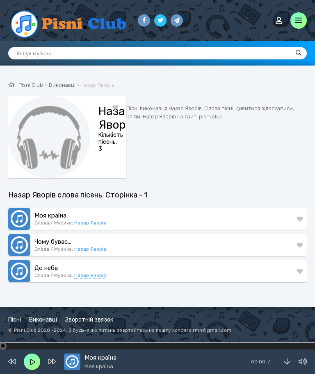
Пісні (14, 319)
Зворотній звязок (89, 319)
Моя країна (50, 215)
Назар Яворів (90, 223)
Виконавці (43, 319)
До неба (46, 268)
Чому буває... (52, 241)
